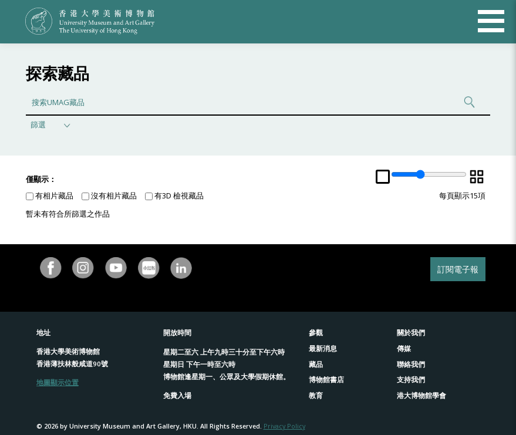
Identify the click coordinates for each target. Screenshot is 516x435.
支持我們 (411, 379)
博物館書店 (326, 379)
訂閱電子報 (457, 269)
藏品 (316, 364)
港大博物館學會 (421, 395)
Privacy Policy (284, 425)
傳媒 (404, 348)
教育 (316, 395)
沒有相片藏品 (109, 195)
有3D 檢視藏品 (174, 195)
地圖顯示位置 (57, 382)
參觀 (316, 332)
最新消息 (323, 348)
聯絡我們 (411, 364)
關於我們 (411, 332)
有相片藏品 (49, 195)
